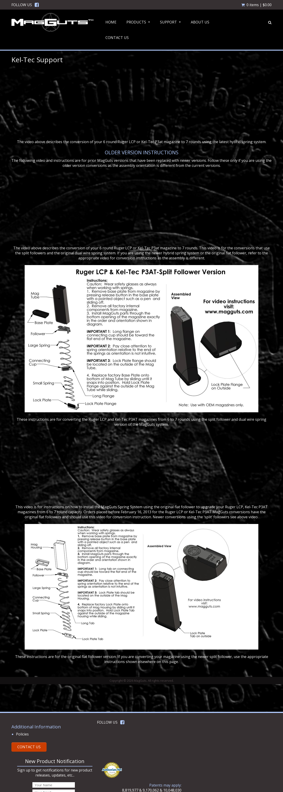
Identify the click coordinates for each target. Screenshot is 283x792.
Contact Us (117, 37)
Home (110, 22)
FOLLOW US (21, 4)
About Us (200, 22)
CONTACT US (29, 746)
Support (171, 23)
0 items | (256, 4)
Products (138, 23)
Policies (22, 734)
